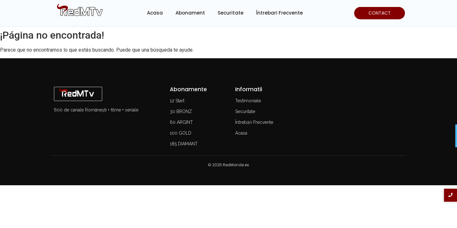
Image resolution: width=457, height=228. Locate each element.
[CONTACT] (379, 13)
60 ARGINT (181, 122)
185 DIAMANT (184, 143)
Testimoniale (248, 100)
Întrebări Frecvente (254, 122)
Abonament (190, 13)
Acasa (155, 13)
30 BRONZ (181, 111)
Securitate (230, 13)
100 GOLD (180, 133)
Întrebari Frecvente (279, 13)
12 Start (177, 100)
